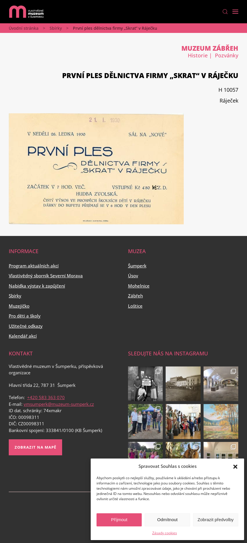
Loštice (135, 306)
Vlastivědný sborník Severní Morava (46, 275)
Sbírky (56, 28)
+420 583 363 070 (46, 397)
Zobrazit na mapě (35, 447)
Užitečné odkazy (26, 326)
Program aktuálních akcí (34, 266)
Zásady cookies (164, 532)
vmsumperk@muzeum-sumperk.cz (59, 404)
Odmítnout (167, 519)
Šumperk (137, 266)
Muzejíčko (19, 306)
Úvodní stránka (23, 28)
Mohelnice (139, 286)
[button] (235, 466)
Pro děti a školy (25, 316)
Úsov (133, 275)
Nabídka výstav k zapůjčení (37, 286)
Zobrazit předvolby (216, 519)
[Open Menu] (235, 11)
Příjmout (119, 519)
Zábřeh (135, 296)
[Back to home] (26, 11)
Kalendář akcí (23, 336)
